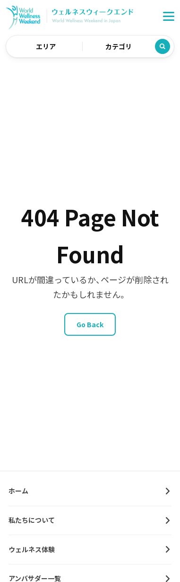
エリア (46, 46)
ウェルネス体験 (32, 549)
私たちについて (32, 520)
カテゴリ (118, 46)
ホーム (18, 490)
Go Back (90, 324)
